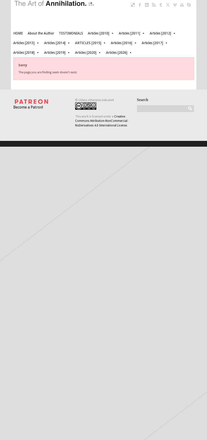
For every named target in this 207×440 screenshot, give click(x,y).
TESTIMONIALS (71, 33)
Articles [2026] (119, 53)
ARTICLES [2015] (90, 43)
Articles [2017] (155, 43)
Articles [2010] (101, 33)
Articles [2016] (124, 43)
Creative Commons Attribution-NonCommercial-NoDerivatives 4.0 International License (101, 121)
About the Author (41, 33)
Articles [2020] (88, 53)
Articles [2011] (132, 33)
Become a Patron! (31, 104)
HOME (18, 33)
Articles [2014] (57, 43)
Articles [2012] (163, 33)
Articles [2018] (26, 53)
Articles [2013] (26, 43)
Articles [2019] (57, 53)
